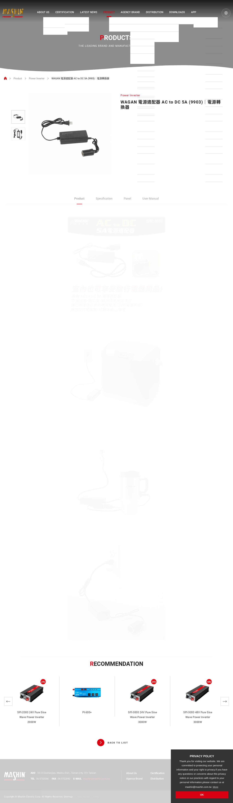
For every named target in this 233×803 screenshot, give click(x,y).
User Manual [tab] (150, 198)
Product (18, 78)
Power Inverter (36, 78)
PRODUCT (109, 12)
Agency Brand (134, 778)
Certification (157, 773)
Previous (8, 701)
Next (225, 701)
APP (193, 12)
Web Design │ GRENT (88, 796)
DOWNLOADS (177, 12)
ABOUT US (43, 12)
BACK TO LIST (112, 742)
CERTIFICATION (64, 12)
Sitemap (68, 796)
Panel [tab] (127, 198)
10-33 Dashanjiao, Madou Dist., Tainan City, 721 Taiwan (66, 772)
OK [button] (202, 794)
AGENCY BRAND (130, 12)
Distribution (157, 778)
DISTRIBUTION (154, 12)
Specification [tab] (104, 198)
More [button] (215, 787)
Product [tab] (79, 198)
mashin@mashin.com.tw (96, 778)
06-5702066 (42, 778)
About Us (131, 773)
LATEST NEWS (88, 12)
